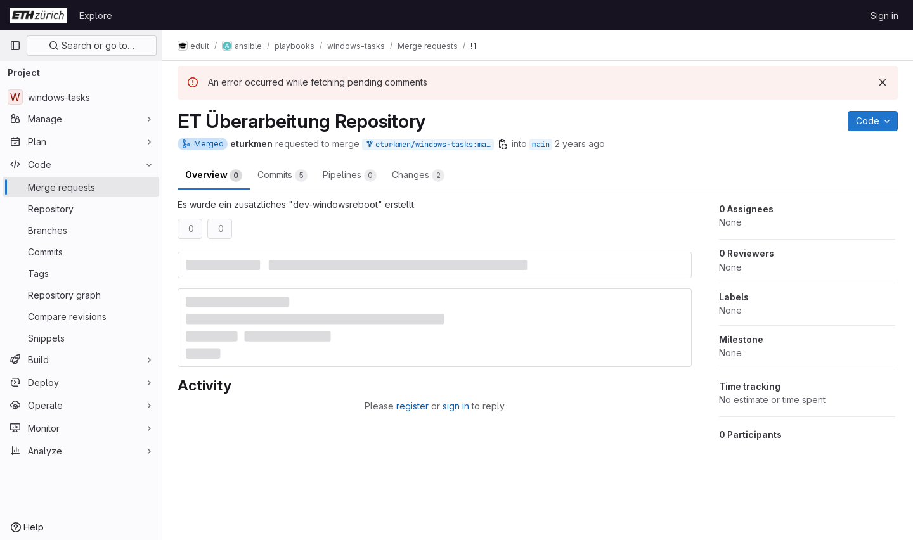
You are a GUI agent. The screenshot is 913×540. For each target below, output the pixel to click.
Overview (213, 175)
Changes (418, 175)
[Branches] (81, 230)
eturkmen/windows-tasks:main (429, 144)
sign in (456, 406)
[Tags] (81, 273)
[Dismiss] (882, 82)
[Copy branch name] (502, 143)
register (412, 406)
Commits (282, 175)
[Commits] (81, 251)
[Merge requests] (81, 187)
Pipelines (350, 175)
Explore (95, 15)
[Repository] (81, 208)
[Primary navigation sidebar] (15, 45)
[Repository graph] (81, 295)
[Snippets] (81, 338)
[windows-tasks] (81, 97)
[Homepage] (38, 15)
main (541, 144)
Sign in (884, 15)
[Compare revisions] (81, 316)
